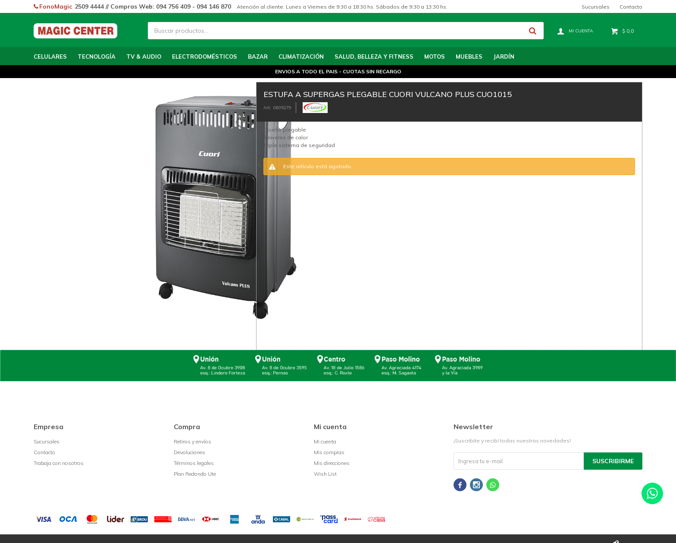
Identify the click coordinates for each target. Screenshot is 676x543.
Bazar (258, 56)
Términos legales (194, 463)
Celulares (50, 56)
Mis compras (329, 452)
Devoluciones (189, 452)
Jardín (503, 56)
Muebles (469, 56)
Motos (434, 56)
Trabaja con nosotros (59, 463)
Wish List (325, 474)
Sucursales (596, 6)
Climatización (301, 56)
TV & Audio (143, 56)
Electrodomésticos (204, 56)
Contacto (631, 6)
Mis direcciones (332, 463)
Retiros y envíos (192, 441)
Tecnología (97, 56)
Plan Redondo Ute (195, 474)
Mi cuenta (325, 441)
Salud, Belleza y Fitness (374, 56)
